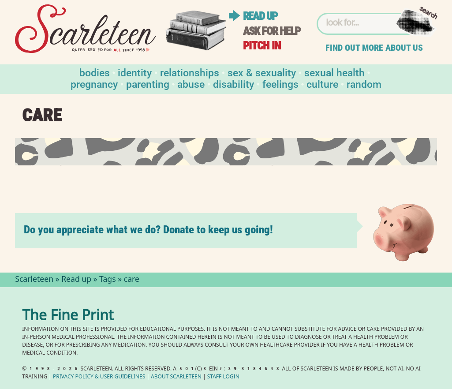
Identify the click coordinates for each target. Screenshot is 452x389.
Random (364, 84)
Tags (107, 280)
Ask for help (271, 31)
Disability (233, 84)
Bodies (94, 72)
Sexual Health (334, 72)
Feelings (280, 84)
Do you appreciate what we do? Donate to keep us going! (148, 229)
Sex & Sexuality (262, 72)
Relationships (189, 72)
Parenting (147, 84)
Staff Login (223, 377)
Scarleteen (34, 280)
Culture (322, 84)
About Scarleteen (176, 377)
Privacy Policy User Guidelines (99, 377)
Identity (135, 72)
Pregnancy (94, 84)
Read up (260, 16)
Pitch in (262, 45)
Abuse (191, 84)
